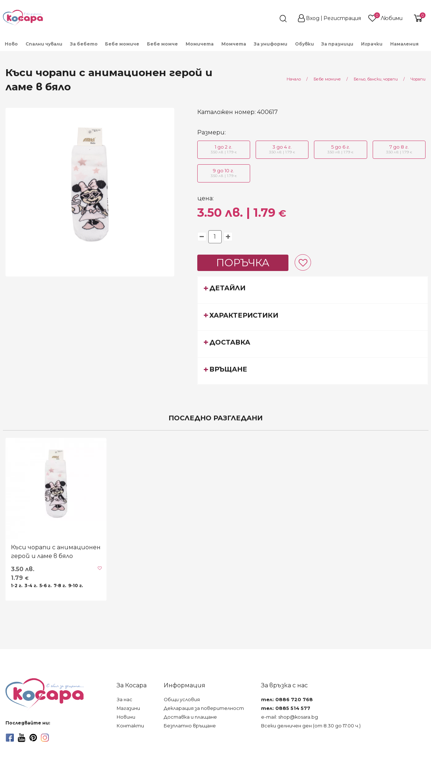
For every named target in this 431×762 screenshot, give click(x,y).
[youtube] (21, 737)
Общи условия (182, 699)
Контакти (130, 725)
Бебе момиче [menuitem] (122, 44)
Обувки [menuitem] (304, 44)
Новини (126, 717)
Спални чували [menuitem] (44, 44)
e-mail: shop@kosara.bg (289, 717)
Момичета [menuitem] (200, 44)
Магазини (128, 708)
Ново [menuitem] (11, 44)
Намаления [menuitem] (404, 44)
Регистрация (342, 18)
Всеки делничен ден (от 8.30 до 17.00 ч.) (311, 725)
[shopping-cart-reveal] (417, 18)
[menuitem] (426, 46)
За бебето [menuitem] (84, 44)
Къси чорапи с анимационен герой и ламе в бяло (56, 551)
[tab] (312, 289)
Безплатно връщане (190, 725)
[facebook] (9, 737)
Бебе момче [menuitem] (162, 44)
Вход (312, 18)
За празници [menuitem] (337, 44)
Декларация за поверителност (204, 708)
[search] (269, 18)
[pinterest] (33, 737)
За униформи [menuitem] (270, 44)
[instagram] (44, 737)
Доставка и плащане (190, 717)
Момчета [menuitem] (233, 44)
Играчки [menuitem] (372, 44)
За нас (124, 699)
